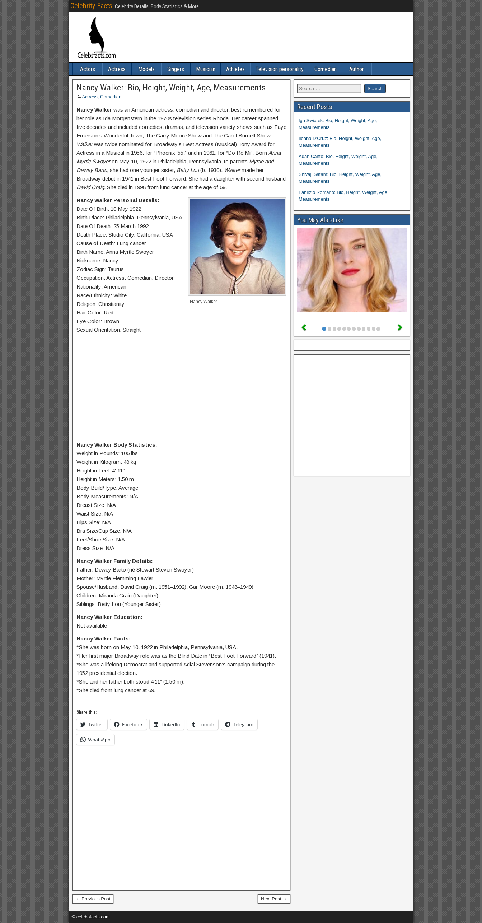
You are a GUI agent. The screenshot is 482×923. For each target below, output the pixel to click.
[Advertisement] (181, 389)
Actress (117, 69)
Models (146, 69)
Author (356, 69)
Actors (87, 69)
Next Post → (274, 898)
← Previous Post (93, 898)
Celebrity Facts (91, 5)
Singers (175, 69)
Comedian (325, 69)
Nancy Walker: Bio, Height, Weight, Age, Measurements (171, 88)
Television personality (280, 69)
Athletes (235, 69)
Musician (205, 69)
